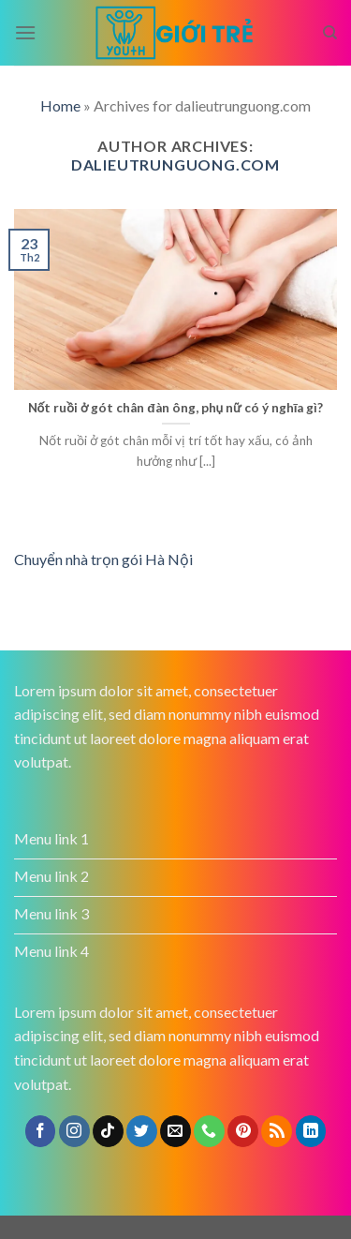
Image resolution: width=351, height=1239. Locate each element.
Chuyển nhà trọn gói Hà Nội (103, 559)
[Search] (330, 33)
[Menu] (25, 32)
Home (60, 105)
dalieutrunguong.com (175, 164)
